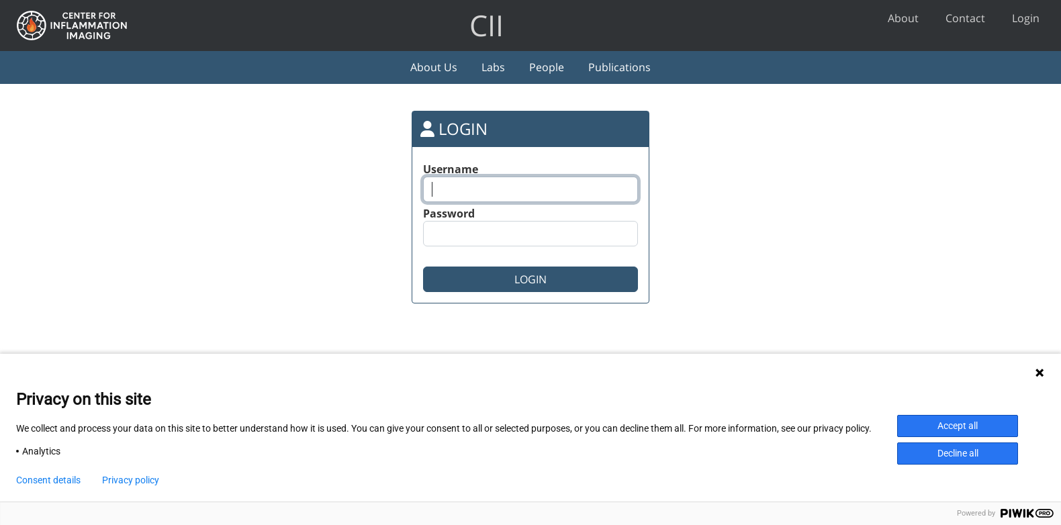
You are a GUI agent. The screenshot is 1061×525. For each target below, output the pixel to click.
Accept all (957, 425)
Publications (619, 67)
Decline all (957, 453)
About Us (433, 67)
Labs (493, 67)
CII (486, 25)
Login (1026, 18)
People (546, 67)
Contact (965, 18)
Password (449, 213)
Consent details (48, 480)
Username (450, 169)
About (903, 18)
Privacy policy (130, 480)
